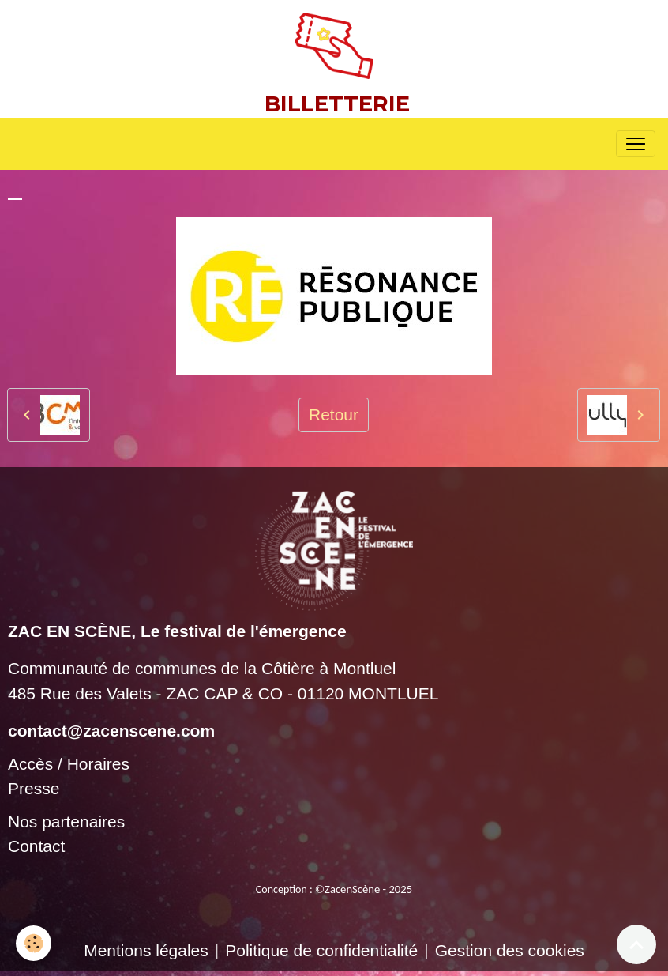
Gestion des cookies (509, 950)
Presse (33, 788)
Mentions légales (146, 950)
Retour (333, 414)
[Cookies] (33, 943)
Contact (36, 846)
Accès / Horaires (68, 764)
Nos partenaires (66, 821)
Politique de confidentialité (321, 950)
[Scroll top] (636, 944)
